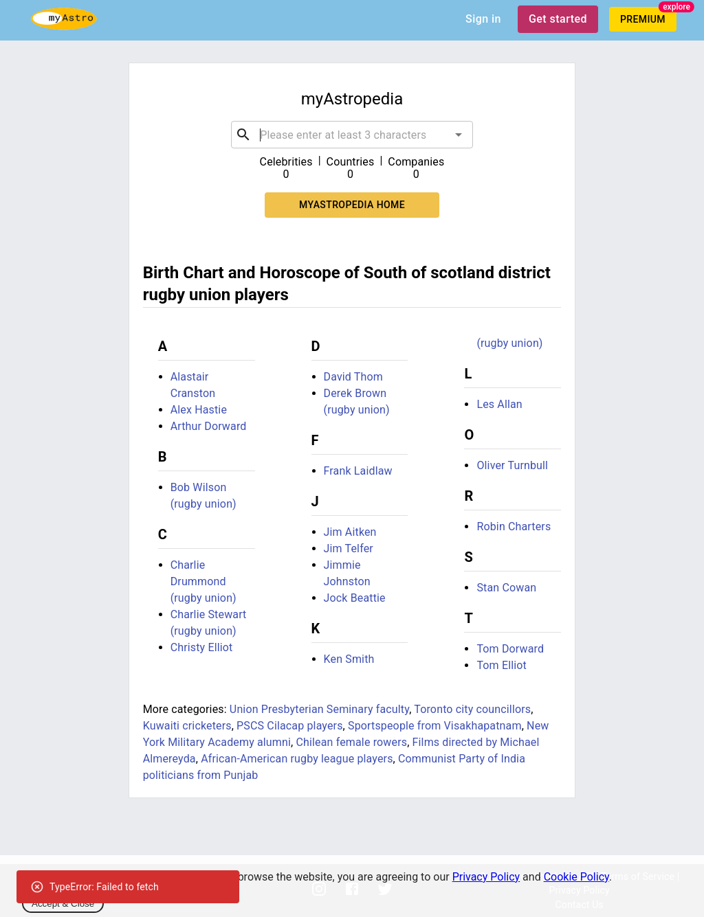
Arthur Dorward (208, 426)
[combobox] (352, 134)
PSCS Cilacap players (289, 725)
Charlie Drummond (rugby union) (203, 581)
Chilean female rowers (351, 742)
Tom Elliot (501, 665)
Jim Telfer (348, 548)
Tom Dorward (510, 648)
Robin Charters (513, 526)
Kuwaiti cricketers (187, 725)
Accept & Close (63, 903)
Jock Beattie (355, 597)
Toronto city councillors (472, 709)
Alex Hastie (198, 409)
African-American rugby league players (297, 758)
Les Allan (499, 404)
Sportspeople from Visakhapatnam (435, 725)
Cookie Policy (576, 876)
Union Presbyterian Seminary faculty (319, 709)
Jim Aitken (350, 532)
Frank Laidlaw (358, 470)
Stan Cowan (506, 587)
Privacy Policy (486, 876)
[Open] (458, 134)
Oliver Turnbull (512, 465)
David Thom (353, 376)
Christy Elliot (201, 647)
